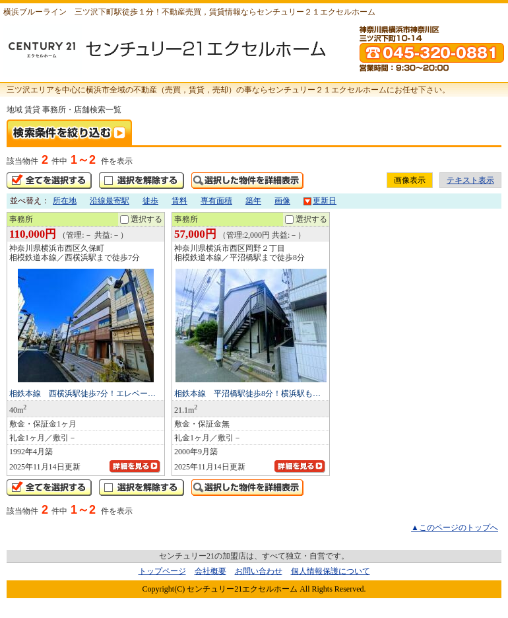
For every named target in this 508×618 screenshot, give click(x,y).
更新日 (319, 200)
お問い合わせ (258, 571)
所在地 (65, 200)
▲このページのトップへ (454, 527)
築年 (253, 200)
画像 (282, 200)
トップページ (162, 571)
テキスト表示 (470, 180)
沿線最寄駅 (109, 200)
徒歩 (150, 200)
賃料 (179, 200)
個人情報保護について (330, 571)
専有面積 (216, 200)
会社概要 (210, 571)
